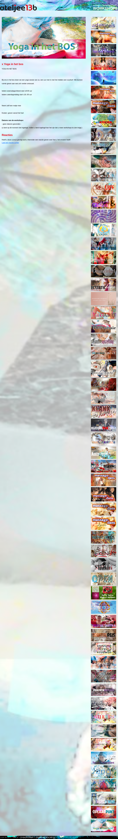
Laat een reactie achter (10, 143)
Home (2, 4)
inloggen (97, 5)
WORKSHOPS (105, 8)
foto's (115, 5)
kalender (107, 5)
